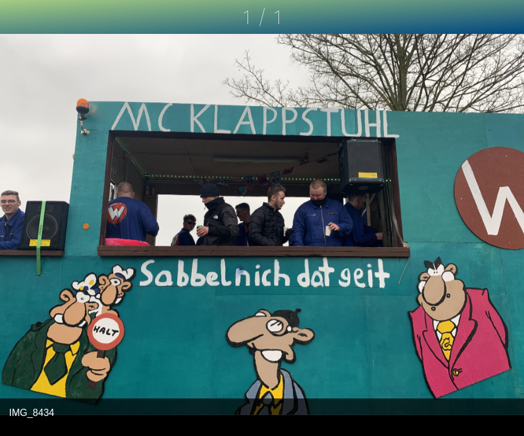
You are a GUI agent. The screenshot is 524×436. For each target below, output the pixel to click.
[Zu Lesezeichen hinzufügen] (507, 16)
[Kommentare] (475, 16)
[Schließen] (17, 17)
